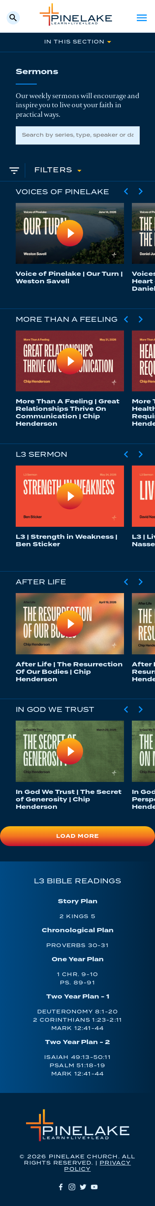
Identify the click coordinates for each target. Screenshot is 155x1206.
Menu (141, 17)
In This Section (74, 42)
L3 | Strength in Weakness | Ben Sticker (66, 540)
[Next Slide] (140, 191)
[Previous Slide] (126, 191)
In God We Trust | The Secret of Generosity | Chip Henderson (69, 799)
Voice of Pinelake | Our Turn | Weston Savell (69, 277)
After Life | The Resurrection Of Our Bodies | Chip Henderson (69, 672)
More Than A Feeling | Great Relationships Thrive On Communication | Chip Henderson (67, 413)
